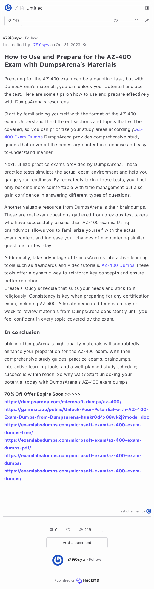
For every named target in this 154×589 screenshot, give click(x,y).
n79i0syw (12, 38)
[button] (84, 45)
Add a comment (77, 542)
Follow (31, 38)
